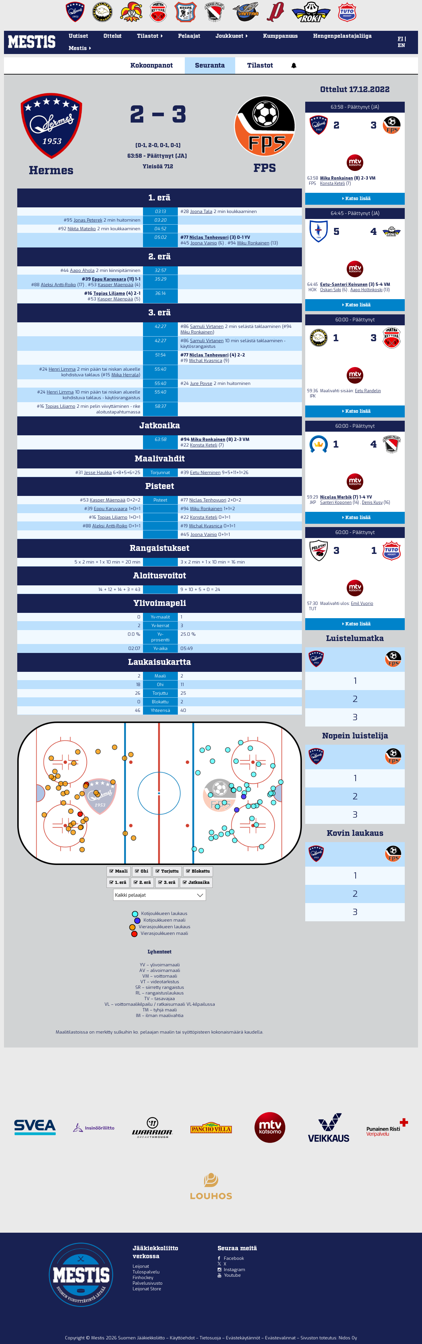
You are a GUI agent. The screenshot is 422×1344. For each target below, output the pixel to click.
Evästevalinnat (280, 1338)
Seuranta (210, 65)
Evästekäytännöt (243, 1338)
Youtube (232, 1275)
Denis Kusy (372, 502)
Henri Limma (62, 369)
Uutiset (78, 36)
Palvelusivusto (148, 1283)
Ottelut (113, 36)
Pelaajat (189, 36)
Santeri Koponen (336, 502)
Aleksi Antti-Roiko (58, 285)
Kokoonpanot (151, 65)
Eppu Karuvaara (109, 279)
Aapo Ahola (82, 270)
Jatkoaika (195, 883)
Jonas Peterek (88, 220)
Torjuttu (166, 871)
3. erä (166, 883)
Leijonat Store (147, 1289)
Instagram (234, 1269)
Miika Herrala (125, 375)
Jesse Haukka (98, 472)
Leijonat (141, 1266)
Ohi (141, 871)
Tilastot (260, 65)
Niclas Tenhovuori (209, 237)
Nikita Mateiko (82, 229)
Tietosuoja (211, 1338)
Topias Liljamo (109, 293)
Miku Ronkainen (253, 243)
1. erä (117, 883)
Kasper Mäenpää (115, 285)
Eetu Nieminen (205, 472)
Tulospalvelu (146, 1272)
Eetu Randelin (368, 391)
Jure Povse (201, 383)
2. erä (141, 883)
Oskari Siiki (330, 290)
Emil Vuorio (362, 603)
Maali (118, 871)
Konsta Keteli (203, 445)
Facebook (234, 1258)
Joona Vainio (203, 243)
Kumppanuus (280, 36)
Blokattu (197, 871)
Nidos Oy (348, 1338)
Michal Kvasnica (205, 360)
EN (401, 45)
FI (400, 39)
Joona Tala (201, 211)
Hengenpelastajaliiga (342, 36)
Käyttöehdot (183, 1338)
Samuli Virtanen (207, 326)
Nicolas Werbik (336, 497)
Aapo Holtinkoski (366, 290)
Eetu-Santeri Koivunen (344, 284)
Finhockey (143, 1277)
